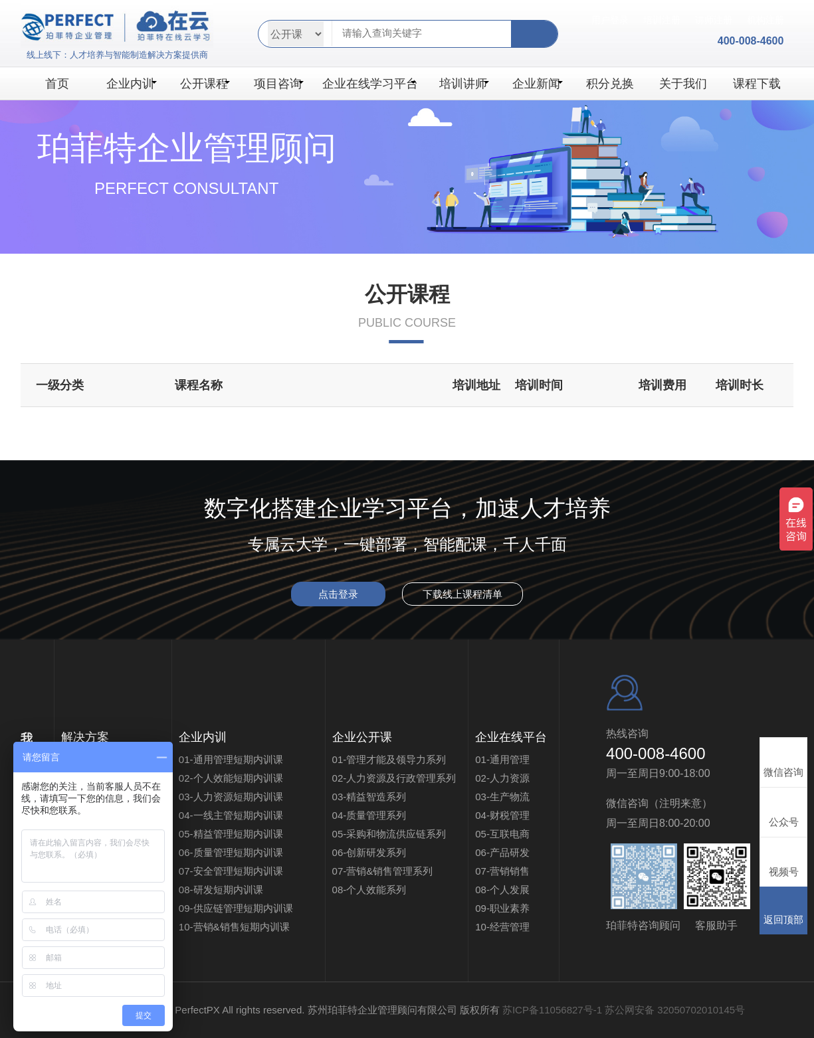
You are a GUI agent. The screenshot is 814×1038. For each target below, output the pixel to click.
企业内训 (131, 83)
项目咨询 (279, 83)
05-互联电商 (502, 833)
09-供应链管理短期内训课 (246, 908)
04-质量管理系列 (369, 815)
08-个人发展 (502, 889)
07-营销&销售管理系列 (382, 871)
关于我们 (683, 83)
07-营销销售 (502, 871)
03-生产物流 (502, 796)
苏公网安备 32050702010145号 (675, 1009)
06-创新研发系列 (369, 852)
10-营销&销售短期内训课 (234, 926)
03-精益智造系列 (369, 796)
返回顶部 (783, 910)
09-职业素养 (502, 908)
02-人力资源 (502, 778)
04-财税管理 (502, 815)
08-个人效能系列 (369, 889)
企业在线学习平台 (370, 83)
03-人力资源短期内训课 (231, 796)
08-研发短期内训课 (221, 889)
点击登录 (338, 594)
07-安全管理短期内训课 (231, 871)
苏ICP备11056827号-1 (552, 1009)
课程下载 (757, 83)
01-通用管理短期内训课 (231, 759)
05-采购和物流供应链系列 (389, 833)
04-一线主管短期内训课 (231, 815)
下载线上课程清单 (462, 594)
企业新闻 (537, 83)
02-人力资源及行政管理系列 (394, 778)
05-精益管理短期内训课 (231, 833)
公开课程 (205, 83)
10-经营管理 (502, 926)
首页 (57, 83)
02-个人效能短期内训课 (231, 778)
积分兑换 (610, 83)
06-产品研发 (502, 852)
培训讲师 (464, 83)
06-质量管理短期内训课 (231, 852)
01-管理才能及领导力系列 (389, 759)
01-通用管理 (502, 759)
